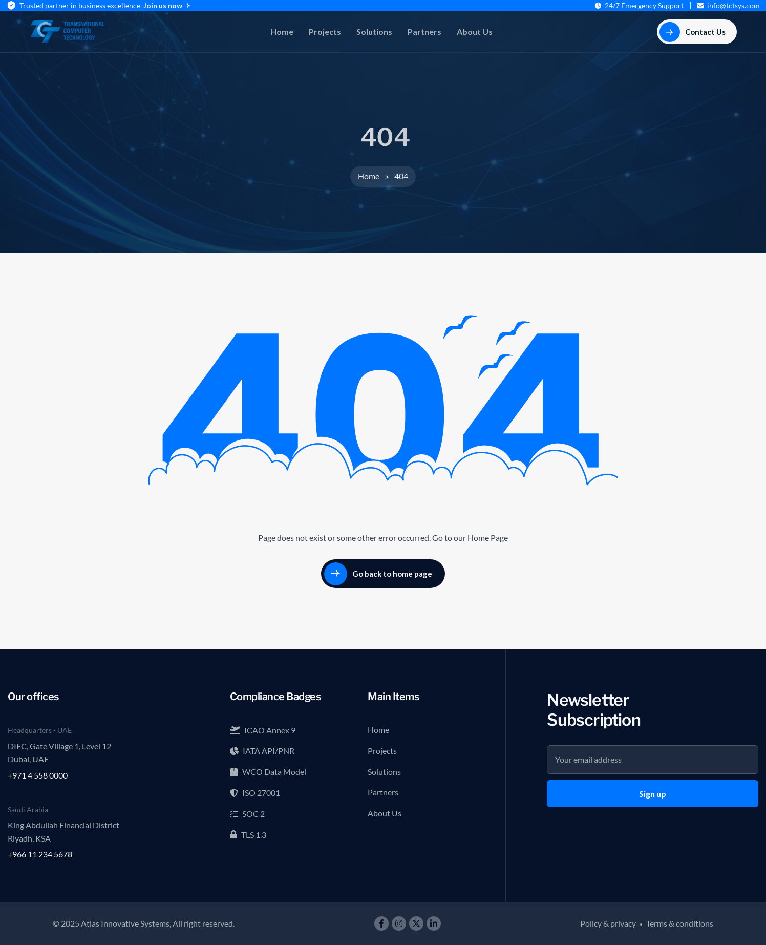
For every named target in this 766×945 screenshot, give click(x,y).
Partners (424, 31)
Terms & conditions (679, 923)
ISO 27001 (255, 792)
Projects (325, 31)
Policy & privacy (608, 923)
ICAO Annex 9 (262, 730)
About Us (475, 31)
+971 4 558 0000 (38, 775)
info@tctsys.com (733, 5)
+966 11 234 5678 (40, 854)
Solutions (374, 31)
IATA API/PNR (262, 750)
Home (281, 31)
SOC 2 (247, 813)
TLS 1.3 (248, 834)
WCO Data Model (268, 771)
